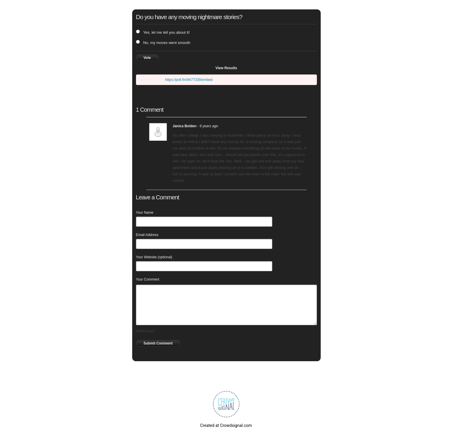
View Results (226, 68)
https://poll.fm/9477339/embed (188, 80)
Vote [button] (147, 58)
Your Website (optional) (154, 257)
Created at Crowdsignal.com (226, 425)
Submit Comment (158, 343)
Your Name (145, 213)
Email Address (147, 235)
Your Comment (147, 279)
